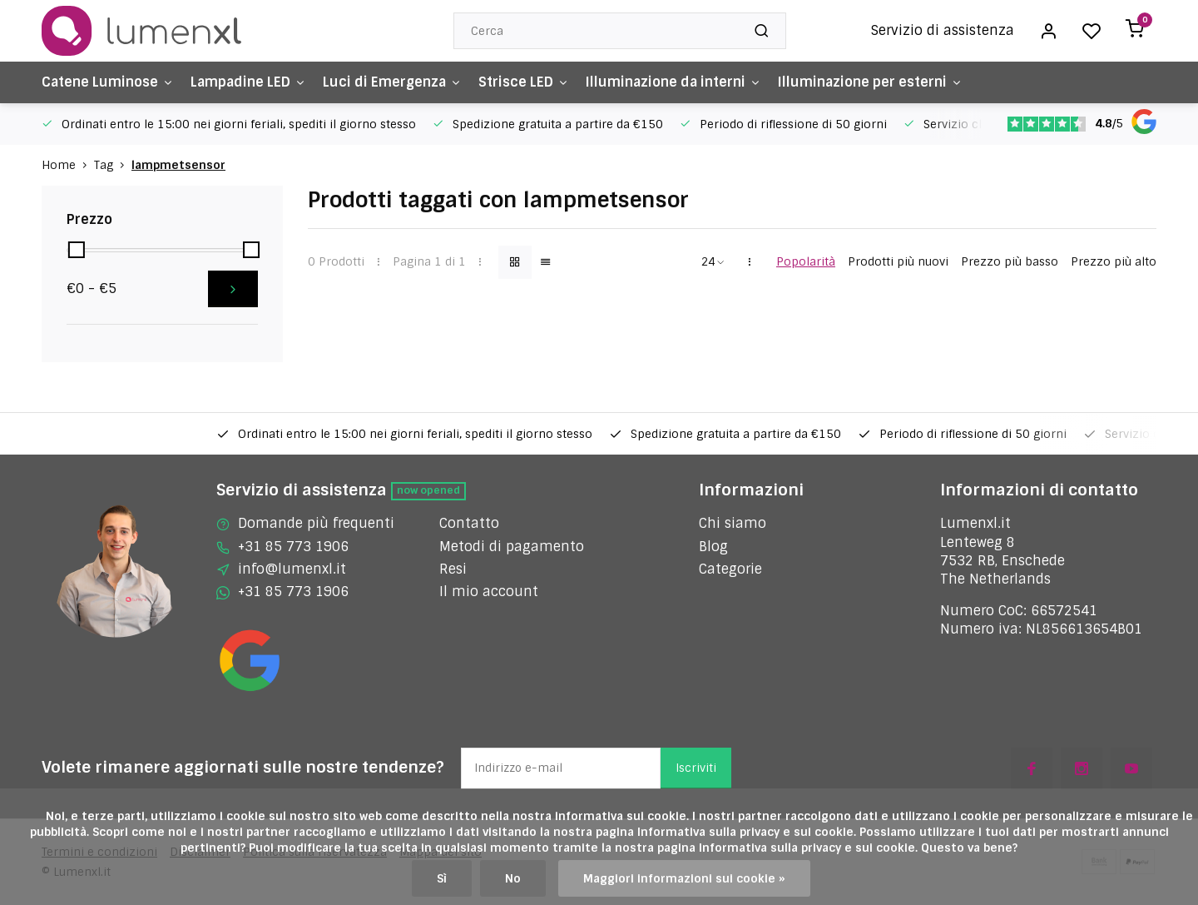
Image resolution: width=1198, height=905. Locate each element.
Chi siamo (732, 523)
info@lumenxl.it (292, 569)
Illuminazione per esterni (870, 82)
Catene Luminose (108, 82)
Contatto (469, 523)
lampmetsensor (178, 164)
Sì (442, 878)
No (513, 878)
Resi (453, 569)
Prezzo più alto (1113, 261)
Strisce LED (523, 82)
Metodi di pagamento (511, 546)
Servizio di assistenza (942, 30)
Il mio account (488, 591)
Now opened (428, 490)
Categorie (730, 569)
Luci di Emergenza (392, 82)
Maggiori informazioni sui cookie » (684, 878)
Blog (713, 546)
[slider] (76, 249)
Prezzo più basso (1009, 261)
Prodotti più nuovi (898, 261)
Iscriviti (696, 768)
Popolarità (805, 261)
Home (68, 164)
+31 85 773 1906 (293, 546)
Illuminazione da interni (673, 82)
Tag (112, 164)
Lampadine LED (248, 82)
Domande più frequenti (316, 523)
